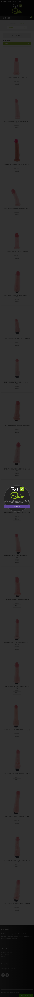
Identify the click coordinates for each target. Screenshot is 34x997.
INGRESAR (17, 506)
